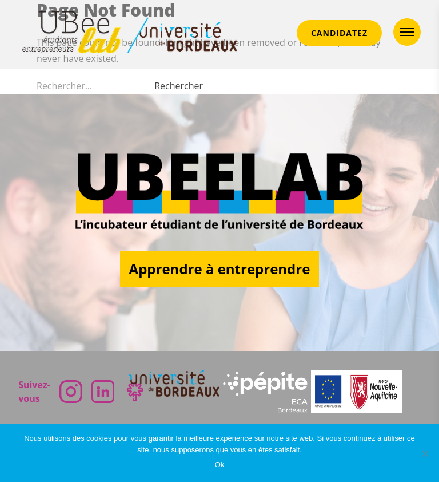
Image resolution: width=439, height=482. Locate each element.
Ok (220, 464)
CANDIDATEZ (339, 32)
